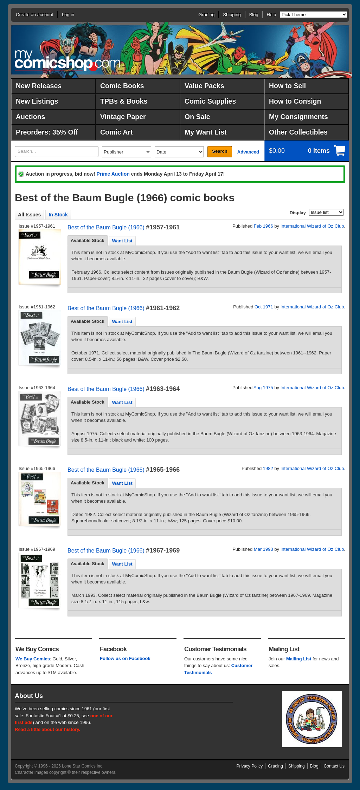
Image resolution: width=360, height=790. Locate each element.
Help (271, 14)
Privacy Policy (250, 766)
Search (219, 151)
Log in (68, 14)
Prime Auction (112, 174)
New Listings (37, 101)
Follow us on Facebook (125, 658)
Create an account (34, 14)
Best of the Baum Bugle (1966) (106, 227)
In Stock (58, 214)
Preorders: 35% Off (47, 132)
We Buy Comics (32, 658)
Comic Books (122, 86)
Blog (253, 14)
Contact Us (334, 766)
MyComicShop (67, 60)
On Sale (197, 116)
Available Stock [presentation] (87, 240)
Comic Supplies (210, 101)
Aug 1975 (263, 387)
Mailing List (298, 658)
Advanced (248, 152)
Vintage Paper (123, 116)
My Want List (206, 132)
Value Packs (204, 86)
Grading (206, 14)
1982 (268, 468)
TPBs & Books (123, 101)
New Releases (39, 86)
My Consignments (298, 116)
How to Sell (287, 86)
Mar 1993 (263, 549)
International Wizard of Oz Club (312, 226)
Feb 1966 (263, 226)
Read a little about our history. (47, 729)
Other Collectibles (298, 132)
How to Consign (295, 101)
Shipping (232, 14)
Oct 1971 (264, 306)
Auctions (30, 116)
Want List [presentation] (122, 240)
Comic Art (116, 132)
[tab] (88, 240)
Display (298, 212)
